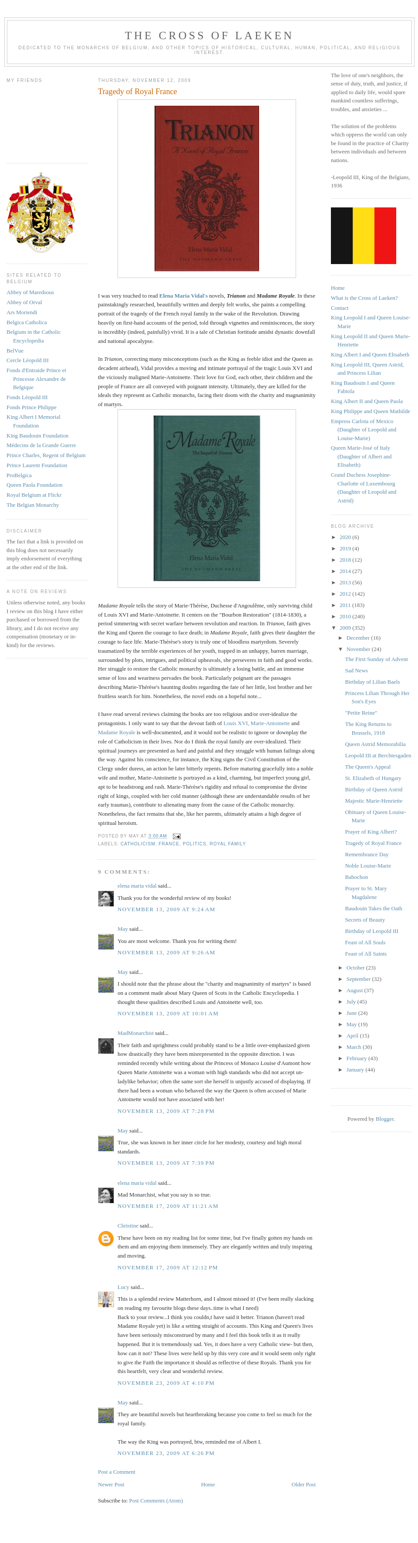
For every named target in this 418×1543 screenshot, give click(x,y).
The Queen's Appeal (368, 766)
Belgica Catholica (27, 322)
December (359, 637)
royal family (228, 843)
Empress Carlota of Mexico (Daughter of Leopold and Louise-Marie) (363, 429)
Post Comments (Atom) (156, 1500)
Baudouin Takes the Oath (373, 908)
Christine (128, 1225)
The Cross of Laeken (209, 35)
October (356, 967)
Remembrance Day (366, 854)
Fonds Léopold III (27, 397)
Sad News (356, 670)
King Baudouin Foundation (37, 435)
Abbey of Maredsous (30, 292)
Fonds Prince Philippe (32, 407)
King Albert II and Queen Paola (367, 401)
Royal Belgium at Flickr (34, 495)
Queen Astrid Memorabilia (375, 744)
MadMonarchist (136, 1033)
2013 (346, 582)
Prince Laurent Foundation (37, 465)
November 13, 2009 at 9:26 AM (167, 952)
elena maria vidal (137, 885)
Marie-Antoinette (270, 723)
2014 (346, 571)
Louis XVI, (236, 723)
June (352, 1013)
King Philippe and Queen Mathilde (370, 411)
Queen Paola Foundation (35, 485)
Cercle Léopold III (28, 360)
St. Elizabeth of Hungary (373, 778)
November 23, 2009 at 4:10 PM (166, 1383)
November (359, 649)
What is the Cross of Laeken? (364, 298)
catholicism (138, 843)
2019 (346, 548)
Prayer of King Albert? (371, 831)
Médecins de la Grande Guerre (41, 445)
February (357, 1058)
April (353, 1035)
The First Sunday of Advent (376, 659)
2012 (346, 593)
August (355, 990)
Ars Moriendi (22, 312)
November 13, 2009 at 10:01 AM (168, 1013)
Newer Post (111, 1484)
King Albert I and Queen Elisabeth (370, 354)
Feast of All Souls (365, 942)
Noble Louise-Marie (368, 865)
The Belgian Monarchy (33, 505)
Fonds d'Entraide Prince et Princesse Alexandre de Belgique (36, 378)
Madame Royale (116, 732)
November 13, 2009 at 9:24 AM (167, 909)
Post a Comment (116, 1471)
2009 (346, 627)
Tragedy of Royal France (373, 843)
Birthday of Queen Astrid (373, 789)
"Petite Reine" (361, 712)
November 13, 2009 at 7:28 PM (166, 1111)
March (355, 1047)
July (352, 1001)
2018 (346, 559)
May (123, 929)
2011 (346, 605)
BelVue (15, 350)
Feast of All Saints (366, 953)
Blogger (385, 1119)
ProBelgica (19, 475)
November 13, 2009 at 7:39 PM (166, 1163)
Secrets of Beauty (365, 919)
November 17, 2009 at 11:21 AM (168, 1206)
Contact (339, 308)
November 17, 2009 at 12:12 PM (168, 1267)
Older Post (304, 1484)
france (168, 843)
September (359, 979)
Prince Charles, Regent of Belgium (46, 455)
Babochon (356, 877)
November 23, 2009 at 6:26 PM (166, 1453)
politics (194, 843)
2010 (346, 616)
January (356, 1069)
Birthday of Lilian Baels (372, 681)
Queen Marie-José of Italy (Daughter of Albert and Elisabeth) (361, 456)
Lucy (124, 1287)
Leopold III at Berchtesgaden (378, 755)
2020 (346, 537)
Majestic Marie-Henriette (373, 800)
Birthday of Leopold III (371, 931)
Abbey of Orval (24, 302)
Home (208, 1484)
